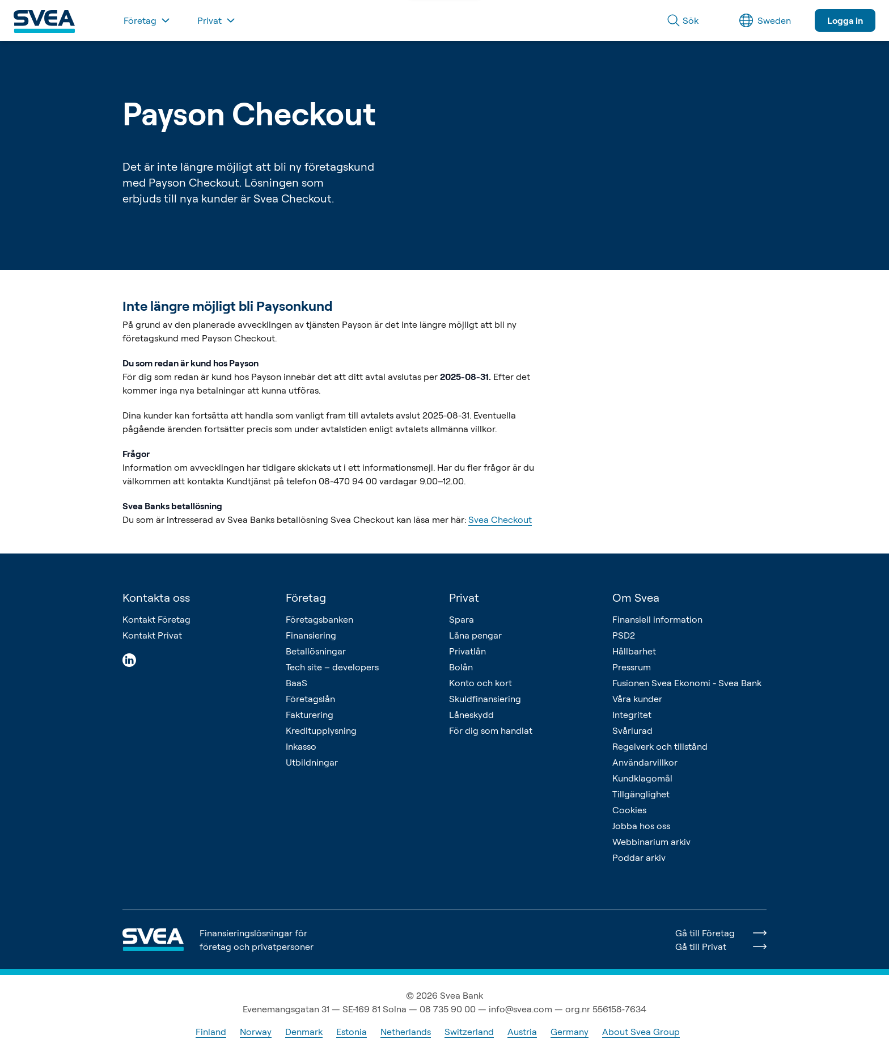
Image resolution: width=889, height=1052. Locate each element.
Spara (461, 619)
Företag (306, 597)
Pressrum (631, 667)
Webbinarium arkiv (651, 841)
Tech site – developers (332, 667)
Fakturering (309, 714)
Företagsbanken (319, 619)
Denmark (304, 1031)
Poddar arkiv (639, 857)
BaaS (296, 682)
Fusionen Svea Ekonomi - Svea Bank (686, 682)
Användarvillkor (645, 762)
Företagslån (310, 698)
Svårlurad (632, 730)
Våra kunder (637, 698)
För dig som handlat (490, 730)
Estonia (351, 1031)
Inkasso (301, 746)
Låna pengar (475, 635)
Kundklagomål (642, 778)
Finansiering (311, 635)
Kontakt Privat (152, 635)
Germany (570, 1031)
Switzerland (469, 1031)
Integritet (631, 714)
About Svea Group (641, 1031)
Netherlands (405, 1031)
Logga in (845, 20)
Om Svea (635, 597)
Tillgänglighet (641, 794)
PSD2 (623, 635)
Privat (464, 597)
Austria (522, 1031)
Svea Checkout (500, 519)
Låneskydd (471, 714)
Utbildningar (312, 762)
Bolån (461, 667)
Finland (211, 1031)
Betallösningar (316, 651)
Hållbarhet (634, 651)
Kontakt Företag (156, 619)
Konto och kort (480, 682)
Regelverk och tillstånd (660, 746)
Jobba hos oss (641, 825)
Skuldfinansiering (485, 698)
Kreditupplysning (321, 730)
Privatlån (467, 651)
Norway (256, 1031)
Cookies (629, 810)
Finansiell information (657, 619)
